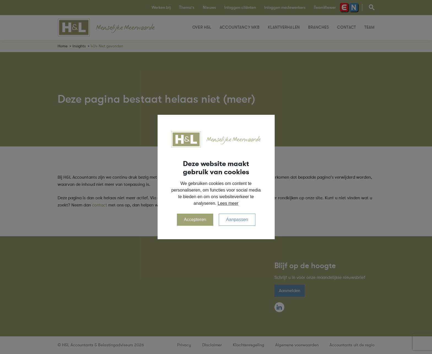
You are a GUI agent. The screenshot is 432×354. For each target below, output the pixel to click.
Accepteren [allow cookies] (195, 219)
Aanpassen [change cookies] (237, 219)
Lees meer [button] (228, 203)
